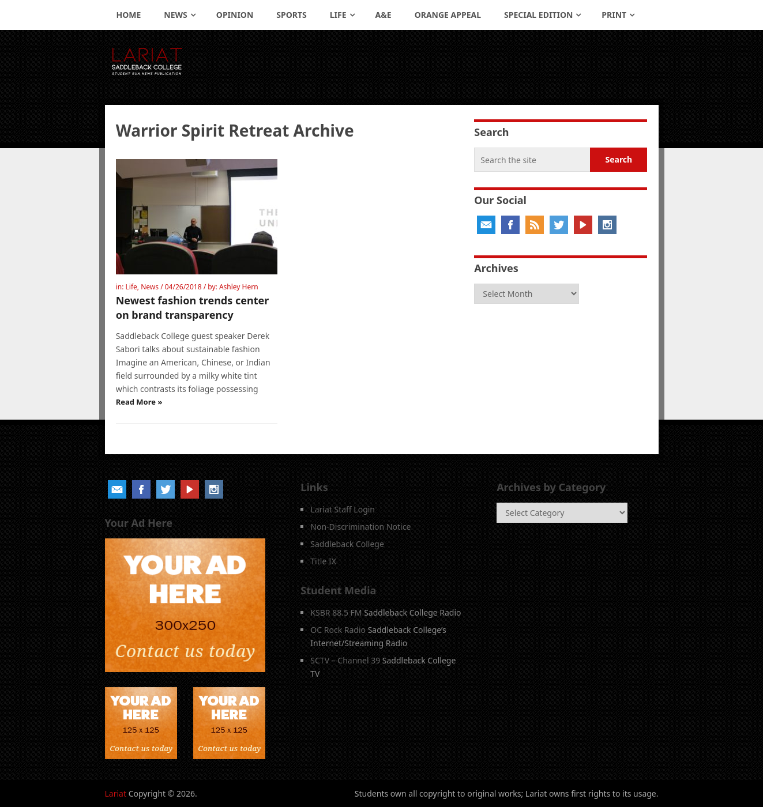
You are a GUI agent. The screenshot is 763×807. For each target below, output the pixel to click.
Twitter (559, 225)
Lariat (116, 793)
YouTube (583, 225)
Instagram (607, 225)
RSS (534, 225)
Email (486, 225)
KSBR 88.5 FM (336, 612)
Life (338, 14)
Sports (291, 14)
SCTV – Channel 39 (345, 660)
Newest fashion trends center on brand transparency (192, 307)
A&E (383, 14)
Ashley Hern (238, 287)
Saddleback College (347, 543)
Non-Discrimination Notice (360, 526)
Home (128, 14)
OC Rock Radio (338, 629)
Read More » (139, 402)
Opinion (235, 14)
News (175, 14)
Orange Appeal (448, 14)
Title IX (323, 561)
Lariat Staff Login (342, 509)
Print (614, 14)
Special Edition (538, 14)
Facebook (510, 225)
